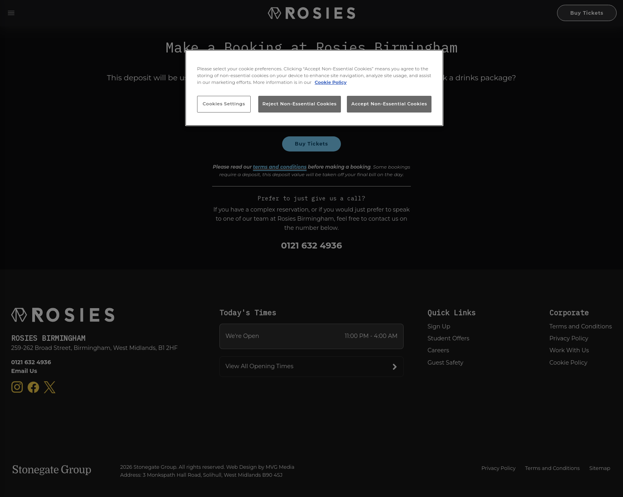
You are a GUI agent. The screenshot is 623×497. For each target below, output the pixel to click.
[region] (314, 88)
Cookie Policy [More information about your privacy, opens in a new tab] (330, 82)
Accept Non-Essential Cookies (389, 104)
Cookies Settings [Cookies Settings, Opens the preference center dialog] (224, 104)
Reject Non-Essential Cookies (300, 104)
